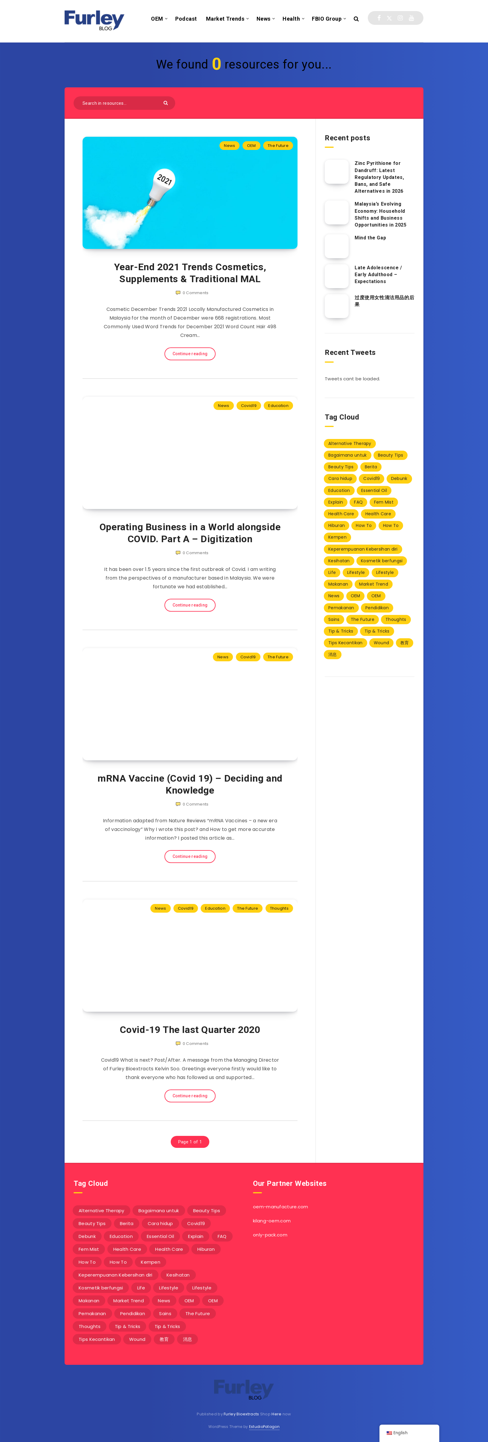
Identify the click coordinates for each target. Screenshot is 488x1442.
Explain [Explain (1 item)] (335, 502)
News (264, 19)
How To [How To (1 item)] (391, 525)
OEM (157, 19)
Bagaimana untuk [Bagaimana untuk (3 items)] (347, 455)
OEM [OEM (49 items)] (376, 596)
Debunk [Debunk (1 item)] (399, 478)
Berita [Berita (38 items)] (371, 467)
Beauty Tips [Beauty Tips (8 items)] (390, 455)
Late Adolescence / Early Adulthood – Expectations (378, 274)
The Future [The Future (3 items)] (362, 619)
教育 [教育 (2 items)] (404, 643)
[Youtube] (411, 18)
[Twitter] (389, 18)
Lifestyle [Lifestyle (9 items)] (356, 572)
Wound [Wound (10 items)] (381, 643)
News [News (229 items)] (333, 596)
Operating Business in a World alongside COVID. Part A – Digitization (190, 533)
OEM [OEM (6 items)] (355, 596)
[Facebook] (379, 18)
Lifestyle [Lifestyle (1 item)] (385, 572)
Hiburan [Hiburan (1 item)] (336, 525)
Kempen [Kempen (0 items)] (337, 537)
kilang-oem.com (272, 1221)
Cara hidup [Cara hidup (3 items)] (340, 478)
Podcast (186, 19)
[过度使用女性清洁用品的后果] (337, 306)
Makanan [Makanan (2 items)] (338, 584)
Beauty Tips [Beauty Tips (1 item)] (340, 467)
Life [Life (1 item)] (332, 572)
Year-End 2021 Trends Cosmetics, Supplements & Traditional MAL (190, 273)
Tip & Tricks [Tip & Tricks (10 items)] (377, 631)
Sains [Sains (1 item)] (334, 619)
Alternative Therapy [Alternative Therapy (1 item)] (349, 443)
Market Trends (225, 19)
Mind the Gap (370, 238)
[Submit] (166, 102)
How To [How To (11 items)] (364, 525)
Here (276, 1414)
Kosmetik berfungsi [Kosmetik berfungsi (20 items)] (381, 561)
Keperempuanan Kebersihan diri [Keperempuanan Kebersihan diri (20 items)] (363, 549)
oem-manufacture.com (280, 1207)
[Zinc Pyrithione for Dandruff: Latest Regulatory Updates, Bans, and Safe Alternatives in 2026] (337, 172)
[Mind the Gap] (337, 246)
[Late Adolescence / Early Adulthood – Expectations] (337, 276)
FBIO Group (326, 19)
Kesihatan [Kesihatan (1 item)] (339, 561)
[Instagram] (400, 18)
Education (278, 405)
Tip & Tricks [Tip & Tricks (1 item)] (340, 631)
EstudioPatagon (264, 1426)
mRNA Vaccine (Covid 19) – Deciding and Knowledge (190, 784)
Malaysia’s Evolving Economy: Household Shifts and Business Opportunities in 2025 (381, 214)
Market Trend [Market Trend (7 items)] (373, 584)
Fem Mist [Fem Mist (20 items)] (384, 502)
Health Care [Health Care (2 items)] (378, 514)
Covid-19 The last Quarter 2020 (190, 1029)
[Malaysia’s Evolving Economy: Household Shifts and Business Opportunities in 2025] (337, 212)
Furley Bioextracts (241, 1414)
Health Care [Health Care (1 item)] (341, 514)
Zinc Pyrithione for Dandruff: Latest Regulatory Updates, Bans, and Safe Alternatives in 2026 (379, 177)
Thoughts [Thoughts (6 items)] (395, 619)
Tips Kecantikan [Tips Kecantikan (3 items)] (345, 643)
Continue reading (190, 353)
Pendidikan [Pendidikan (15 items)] (377, 608)
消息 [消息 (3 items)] (332, 654)
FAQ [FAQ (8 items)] (358, 502)
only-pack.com (270, 1235)
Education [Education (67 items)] (339, 490)
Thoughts (279, 908)
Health (291, 19)
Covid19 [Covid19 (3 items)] (371, 478)
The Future (278, 145)
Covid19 (249, 405)
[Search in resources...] (124, 103)
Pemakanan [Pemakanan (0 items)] (341, 608)
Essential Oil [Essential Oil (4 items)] (374, 490)
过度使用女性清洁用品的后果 (384, 301)
